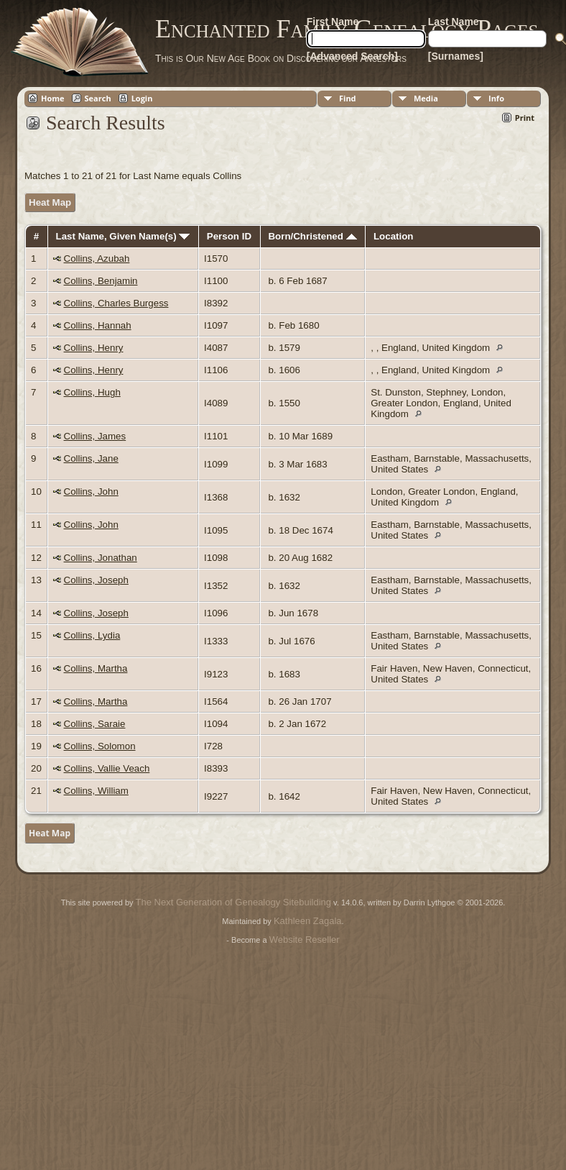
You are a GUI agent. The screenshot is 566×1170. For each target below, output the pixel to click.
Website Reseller (304, 939)
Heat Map (50, 202)
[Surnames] (455, 56)
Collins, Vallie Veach (107, 768)
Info (496, 98)
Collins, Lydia (92, 635)
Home (53, 98)
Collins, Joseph (96, 580)
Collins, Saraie (95, 723)
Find (347, 98)
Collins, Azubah (97, 258)
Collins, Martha (96, 668)
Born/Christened (312, 236)
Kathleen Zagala (308, 920)
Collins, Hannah (97, 325)
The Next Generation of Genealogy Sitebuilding (233, 902)
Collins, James (95, 436)
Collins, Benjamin (101, 280)
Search (98, 98)
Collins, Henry (94, 347)
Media (426, 98)
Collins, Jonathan (100, 557)
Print (524, 117)
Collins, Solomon (100, 746)
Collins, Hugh (92, 392)
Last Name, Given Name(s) (123, 236)
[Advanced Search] (352, 56)
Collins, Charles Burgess (116, 303)
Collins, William (96, 790)
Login (142, 98)
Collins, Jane (91, 458)
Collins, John (91, 491)
